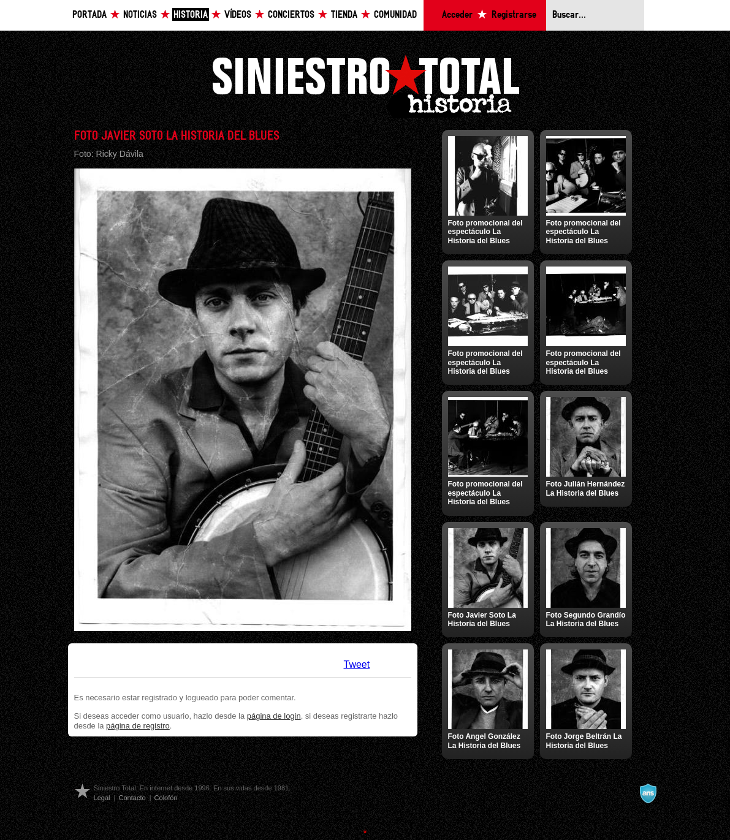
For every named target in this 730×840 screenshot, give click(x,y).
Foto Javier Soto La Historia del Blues (482, 619)
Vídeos (237, 15)
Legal (102, 797)
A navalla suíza (647, 793)
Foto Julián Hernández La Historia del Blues (585, 488)
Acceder (457, 15)
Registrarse (514, 15)
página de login (274, 716)
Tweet (357, 664)
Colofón (166, 797)
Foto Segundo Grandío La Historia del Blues (586, 619)
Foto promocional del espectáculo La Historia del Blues (485, 232)
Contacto (131, 797)
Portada (89, 15)
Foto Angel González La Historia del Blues (484, 740)
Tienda (344, 15)
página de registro (138, 725)
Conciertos (291, 15)
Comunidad (395, 15)
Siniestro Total (365, 85)
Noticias (140, 15)
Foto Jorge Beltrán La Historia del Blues (584, 740)
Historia (190, 15)
